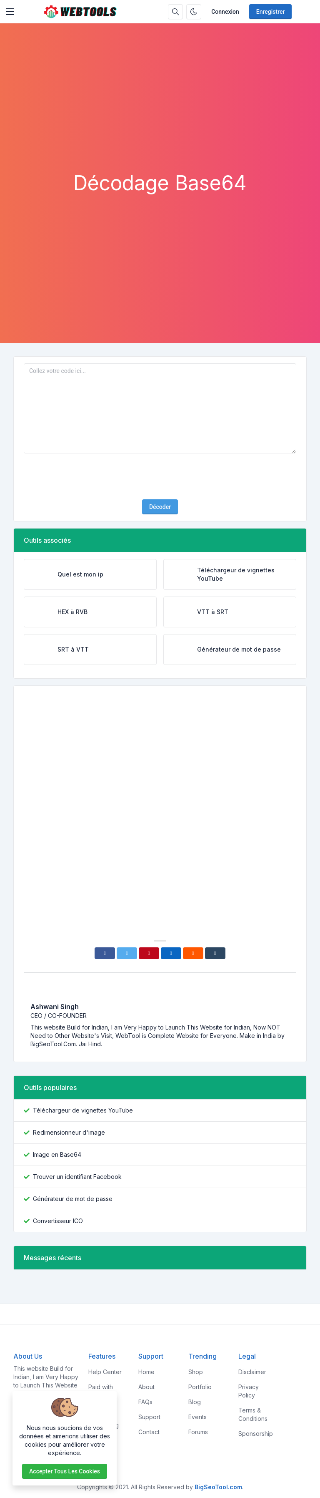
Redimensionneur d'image (69, 1132)
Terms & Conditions (253, 1414)
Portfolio (200, 1386)
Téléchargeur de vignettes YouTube (83, 1110)
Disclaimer (252, 1371)
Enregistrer (270, 11)
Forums (198, 1431)
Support (149, 1416)
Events (197, 1416)
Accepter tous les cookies (64, 1471)
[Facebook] (105, 953)
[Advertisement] (160, 108)
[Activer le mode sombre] (193, 11)
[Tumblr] (215, 953)
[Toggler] (10, 11)
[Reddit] (193, 953)
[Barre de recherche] (175, 11)
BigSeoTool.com (218, 1486)
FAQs (145, 1401)
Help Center (105, 1371)
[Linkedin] (171, 953)
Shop (195, 1371)
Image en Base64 (57, 1154)
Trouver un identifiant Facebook (77, 1176)
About (146, 1386)
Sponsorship (255, 1433)
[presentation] (160, 476)
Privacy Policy (248, 1391)
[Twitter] (127, 953)
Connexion (225, 11)
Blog (194, 1401)
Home (146, 1371)
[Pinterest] (149, 953)
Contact (149, 1431)
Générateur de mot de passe (72, 1198)
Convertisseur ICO (58, 1220)
